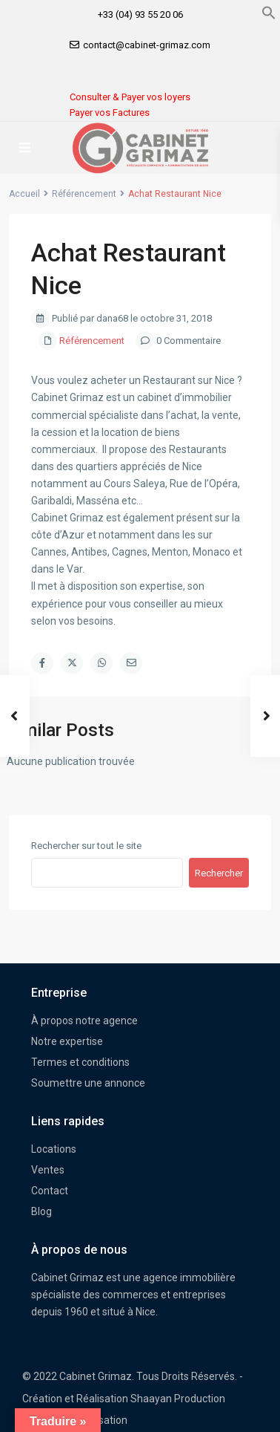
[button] (268, 12)
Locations (53, 1149)
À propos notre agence (84, 1020)
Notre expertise (67, 1041)
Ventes (47, 1170)
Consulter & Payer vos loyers (130, 96)
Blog (41, 1211)
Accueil (24, 194)
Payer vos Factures (110, 112)
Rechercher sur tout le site (86, 845)
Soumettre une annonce (88, 1083)
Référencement (84, 194)
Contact (49, 1191)
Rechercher (219, 873)
